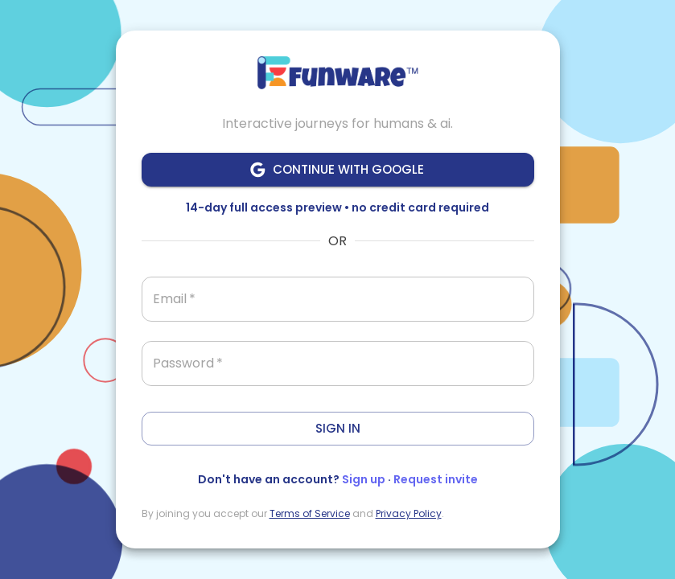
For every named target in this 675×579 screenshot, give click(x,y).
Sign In (337, 429)
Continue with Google (338, 170)
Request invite (435, 479)
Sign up (363, 479)
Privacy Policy (409, 513)
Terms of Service (310, 513)
